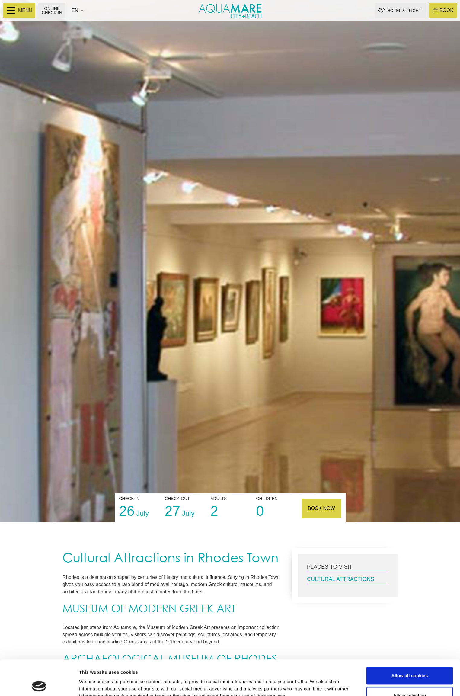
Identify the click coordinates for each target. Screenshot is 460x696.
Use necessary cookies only (409, 679)
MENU (19, 10)
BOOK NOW (321, 508)
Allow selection (409, 660)
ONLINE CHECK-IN (52, 10)
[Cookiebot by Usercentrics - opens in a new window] (39, 684)
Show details (317, 680)
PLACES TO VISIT (329, 567)
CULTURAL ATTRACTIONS (340, 579)
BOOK (443, 10)
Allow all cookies (409, 640)
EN (76, 10)
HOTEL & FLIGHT (404, 10)
